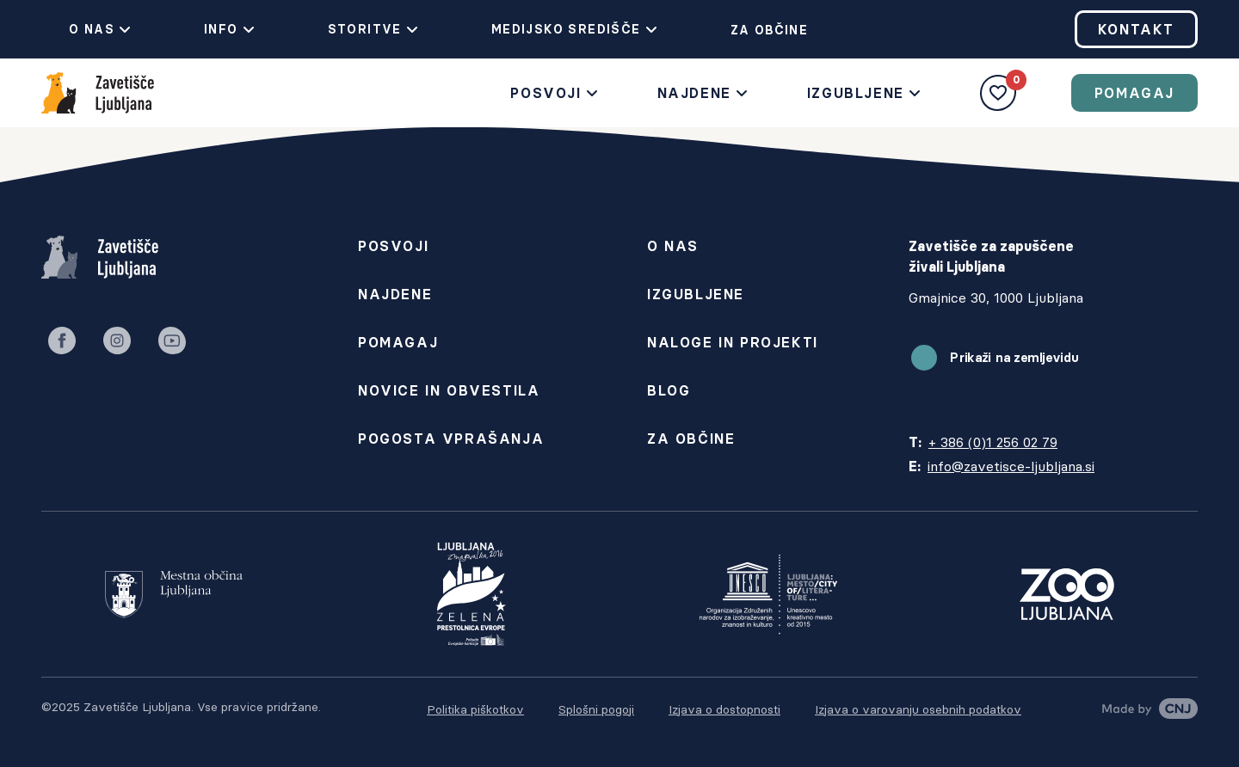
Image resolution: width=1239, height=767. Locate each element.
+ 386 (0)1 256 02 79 (992, 442)
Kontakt (1136, 29)
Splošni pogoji (596, 709)
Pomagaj (1134, 92)
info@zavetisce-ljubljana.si (1011, 466)
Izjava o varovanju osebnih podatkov (918, 709)
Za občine (756, 30)
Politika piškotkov (475, 709)
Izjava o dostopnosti (724, 709)
